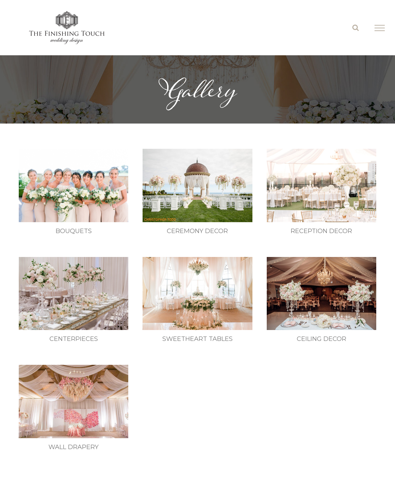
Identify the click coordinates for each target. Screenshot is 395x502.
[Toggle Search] (355, 27)
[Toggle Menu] (380, 28)
